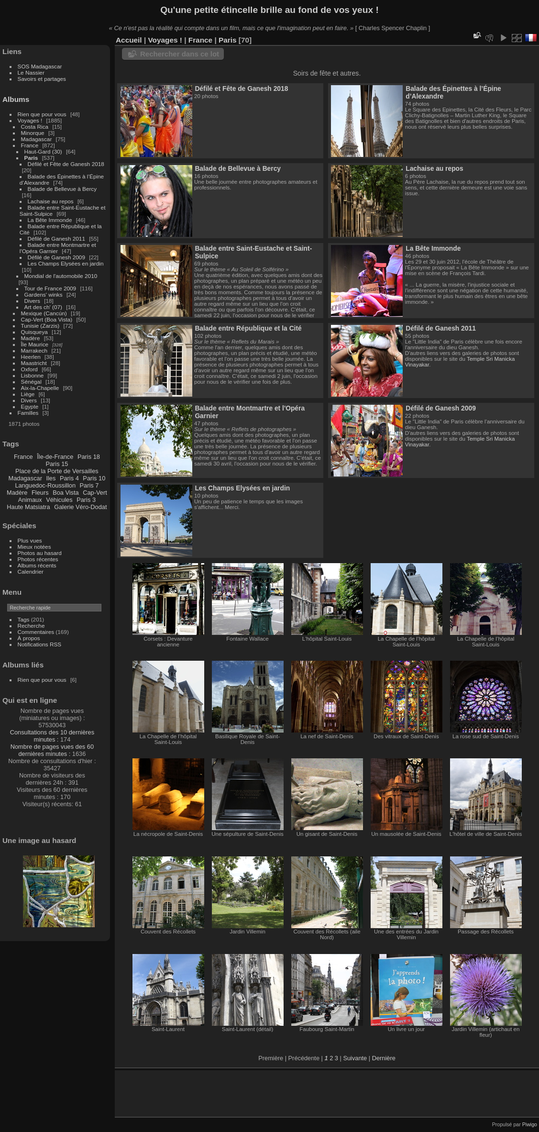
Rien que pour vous (43, 114)
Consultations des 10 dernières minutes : (52, 736)
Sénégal (31, 381)
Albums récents (37, 565)
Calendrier (31, 571)
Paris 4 (69, 478)
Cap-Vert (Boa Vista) (47, 319)
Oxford (29, 369)
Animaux (30, 499)
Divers (32, 301)
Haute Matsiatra (28, 507)
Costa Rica (35, 126)
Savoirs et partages (42, 79)
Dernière (384, 1058)
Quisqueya (34, 332)
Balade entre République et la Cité (248, 328)
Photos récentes (38, 559)
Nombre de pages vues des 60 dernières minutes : (52, 750)
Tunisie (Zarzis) (40, 325)
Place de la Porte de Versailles (57, 471)
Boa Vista (66, 492)
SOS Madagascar (40, 66)
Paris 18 (88, 456)
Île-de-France (55, 456)
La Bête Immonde (50, 220)
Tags (24, 619)
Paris (31, 158)
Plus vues (30, 540)
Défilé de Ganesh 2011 (56, 238)
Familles (28, 413)
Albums (15, 99)
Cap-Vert (95, 492)
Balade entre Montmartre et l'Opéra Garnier (58, 248)
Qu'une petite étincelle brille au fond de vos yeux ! (269, 10)
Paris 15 (56, 463)
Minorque (32, 133)
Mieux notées (34, 547)
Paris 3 (86, 499)
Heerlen (31, 357)
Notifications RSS (40, 644)
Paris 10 (94, 478)
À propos (29, 638)
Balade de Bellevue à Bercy (62, 189)
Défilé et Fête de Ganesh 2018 (66, 164)
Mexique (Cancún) (44, 313)
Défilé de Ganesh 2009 (56, 257)
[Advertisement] (234, 1091)
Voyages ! (30, 120)
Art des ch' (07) (43, 307)
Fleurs (40, 492)
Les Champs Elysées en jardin (66, 263)
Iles (50, 478)
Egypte (30, 406)
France (30, 145)
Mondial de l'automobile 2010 (61, 276)
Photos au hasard (40, 553)
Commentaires (36, 632)
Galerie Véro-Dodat (80, 507)
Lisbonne (32, 375)
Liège (28, 394)
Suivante (355, 1058)
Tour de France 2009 (50, 288)
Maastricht (34, 363)
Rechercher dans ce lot (179, 54)
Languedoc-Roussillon (45, 485)
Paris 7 (89, 485)
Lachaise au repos (51, 201)
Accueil (129, 40)
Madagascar (36, 139)
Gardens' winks (43, 294)
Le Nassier (31, 72)
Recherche (31, 625)
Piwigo (529, 1124)
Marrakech (34, 350)
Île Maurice (35, 344)
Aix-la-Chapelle (40, 388)
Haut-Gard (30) (43, 151)
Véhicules (59, 499)
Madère (30, 338)
